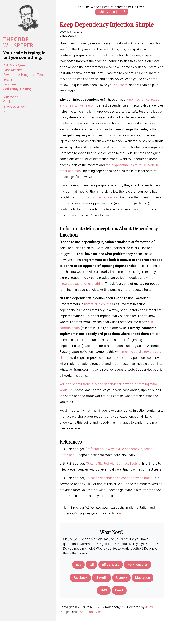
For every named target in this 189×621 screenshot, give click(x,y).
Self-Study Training (17, 89)
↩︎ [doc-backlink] (120, 513)
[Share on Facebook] (79, 578)
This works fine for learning (99, 197)
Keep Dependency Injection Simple (107, 24)
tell (90, 564)
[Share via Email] (119, 590)
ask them (121, 85)
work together (137, 564)
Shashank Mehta (92, 612)
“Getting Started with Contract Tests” (112, 463)
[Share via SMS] (103, 590)
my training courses (98, 304)
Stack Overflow (14, 106)
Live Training (12, 84)
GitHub (8, 101)
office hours (110, 564)
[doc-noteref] (67, 49)
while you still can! (111, 11)
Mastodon (10, 97)
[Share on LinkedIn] (101, 578)
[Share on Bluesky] (121, 578)
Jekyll (149, 607)
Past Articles (12, 70)
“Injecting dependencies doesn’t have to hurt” (118, 478)
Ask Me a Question (17, 65)
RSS (6, 111)
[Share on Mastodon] (143, 578)
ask (77, 564)
